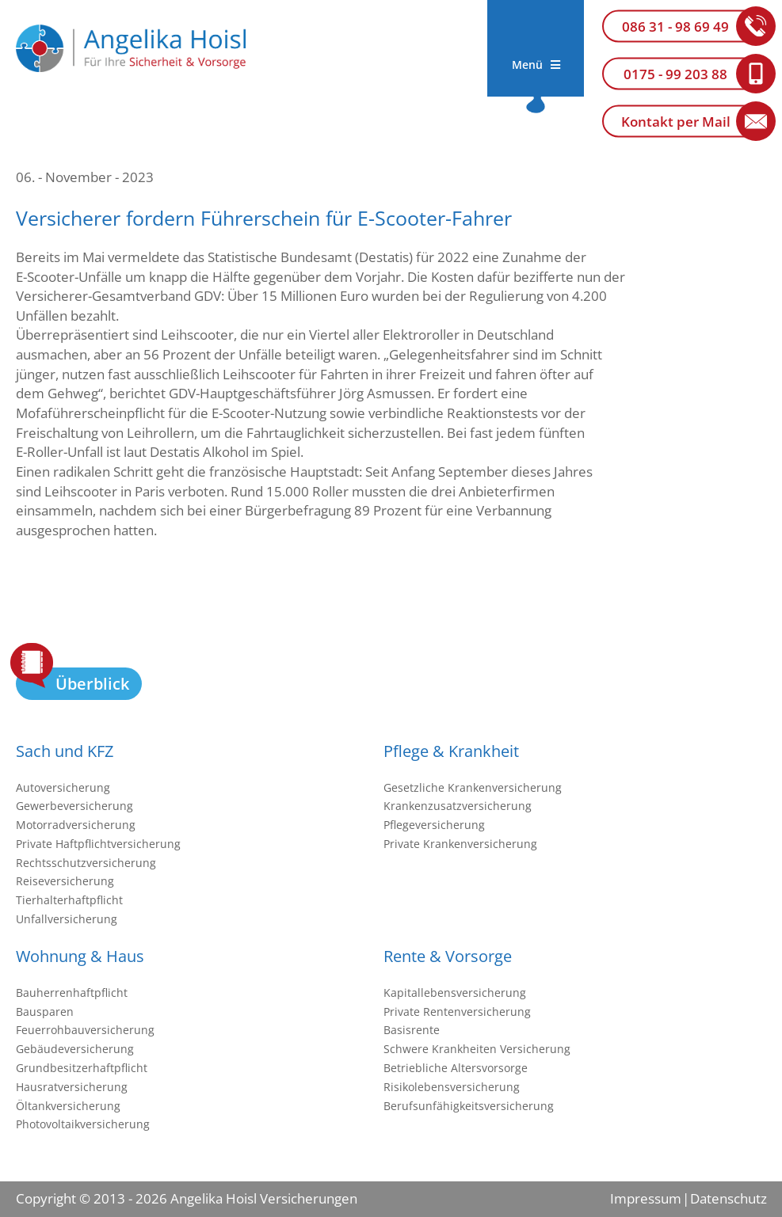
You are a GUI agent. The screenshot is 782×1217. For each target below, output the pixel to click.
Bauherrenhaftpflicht (72, 992)
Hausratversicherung (72, 1086)
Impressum (645, 1198)
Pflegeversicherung (434, 824)
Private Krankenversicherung (460, 843)
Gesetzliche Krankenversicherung (472, 787)
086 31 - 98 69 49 (675, 26)
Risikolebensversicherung (451, 1086)
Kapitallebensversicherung (454, 992)
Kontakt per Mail (676, 121)
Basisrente (411, 1029)
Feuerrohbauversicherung (85, 1029)
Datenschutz (728, 1198)
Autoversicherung (63, 787)
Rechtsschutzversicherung (86, 862)
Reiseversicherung (65, 880)
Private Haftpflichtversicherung (98, 843)
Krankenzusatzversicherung (457, 805)
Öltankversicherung (68, 1105)
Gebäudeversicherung (75, 1048)
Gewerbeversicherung (74, 805)
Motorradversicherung (75, 824)
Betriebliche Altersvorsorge (455, 1067)
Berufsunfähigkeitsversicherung (468, 1105)
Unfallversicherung (66, 918)
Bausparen (45, 1011)
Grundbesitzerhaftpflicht (81, 1067)
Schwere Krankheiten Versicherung (476, 1048)
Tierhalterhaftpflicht (69, 899)
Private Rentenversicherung (457, 1011)
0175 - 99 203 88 (675, 74)
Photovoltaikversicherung (83, 1123)
